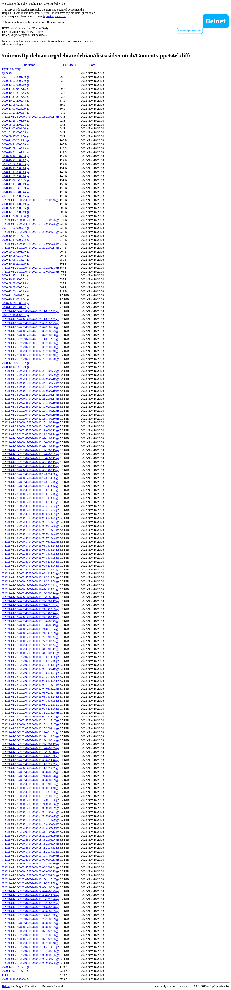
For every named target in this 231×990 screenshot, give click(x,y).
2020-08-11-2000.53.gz (15, 978)
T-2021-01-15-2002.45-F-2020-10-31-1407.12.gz (30, 648)
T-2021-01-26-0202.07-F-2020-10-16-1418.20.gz (30, 899)
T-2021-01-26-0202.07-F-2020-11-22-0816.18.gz (30, 660)
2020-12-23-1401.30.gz (15, 120)
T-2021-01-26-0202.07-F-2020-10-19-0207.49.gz (30, 748)
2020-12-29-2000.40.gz (15, 211)
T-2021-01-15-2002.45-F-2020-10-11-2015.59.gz (30, 764)
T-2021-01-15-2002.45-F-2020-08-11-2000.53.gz (30, 847)
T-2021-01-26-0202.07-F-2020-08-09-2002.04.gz (30, 958)
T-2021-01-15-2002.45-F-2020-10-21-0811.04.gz (30, 605)
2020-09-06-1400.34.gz (15, 303)
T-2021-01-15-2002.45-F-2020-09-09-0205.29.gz (30, 772)
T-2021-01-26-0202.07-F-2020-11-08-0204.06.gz (30, 708)
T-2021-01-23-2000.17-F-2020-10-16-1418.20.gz (30, 819)
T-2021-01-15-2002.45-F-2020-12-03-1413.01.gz (30, 521)
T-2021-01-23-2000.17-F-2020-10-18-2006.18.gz (30, 597)
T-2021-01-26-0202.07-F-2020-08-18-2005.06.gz (30, 935)
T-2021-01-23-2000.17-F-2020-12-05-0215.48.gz (30, 533)
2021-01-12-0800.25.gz (15, 132)
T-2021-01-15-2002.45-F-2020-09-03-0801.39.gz (30, 780)
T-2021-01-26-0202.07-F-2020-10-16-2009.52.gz (30, 903)
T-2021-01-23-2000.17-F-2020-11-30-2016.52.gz (30, 509)
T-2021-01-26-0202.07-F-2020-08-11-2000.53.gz (30, 946)
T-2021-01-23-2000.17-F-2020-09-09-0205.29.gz (30, 815)
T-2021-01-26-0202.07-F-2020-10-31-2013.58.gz (30, 712)
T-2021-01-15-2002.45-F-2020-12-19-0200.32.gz (30, 406)
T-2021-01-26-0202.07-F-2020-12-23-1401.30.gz (30, 418)
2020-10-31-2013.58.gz (15, 92)
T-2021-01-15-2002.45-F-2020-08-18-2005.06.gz (30, 839)
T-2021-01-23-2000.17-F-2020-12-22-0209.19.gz (30, 390)
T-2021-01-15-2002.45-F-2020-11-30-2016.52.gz (30, 505)
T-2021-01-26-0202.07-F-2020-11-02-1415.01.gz (30, 716)
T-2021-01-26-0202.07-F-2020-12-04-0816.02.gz (30, 688)
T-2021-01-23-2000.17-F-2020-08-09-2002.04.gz (30, 875)
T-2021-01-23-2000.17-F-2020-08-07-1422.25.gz (30, 939)
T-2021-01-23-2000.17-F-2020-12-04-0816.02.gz (30, 541)
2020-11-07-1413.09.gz (15, 180)
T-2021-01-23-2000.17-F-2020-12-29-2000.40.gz (30, 354)
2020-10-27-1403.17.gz (15, 160)
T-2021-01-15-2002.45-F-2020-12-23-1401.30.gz (30, 374)
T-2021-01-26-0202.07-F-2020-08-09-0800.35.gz (30, 954)
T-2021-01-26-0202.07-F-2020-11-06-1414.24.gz (30, 696)
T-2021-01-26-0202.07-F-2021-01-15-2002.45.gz (30, 267)
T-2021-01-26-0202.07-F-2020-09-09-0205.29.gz (30, 891)
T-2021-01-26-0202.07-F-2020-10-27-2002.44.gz (30, 728)
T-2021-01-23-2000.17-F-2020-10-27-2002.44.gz (30, 641)
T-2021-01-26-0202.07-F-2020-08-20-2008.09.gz (30, 919)
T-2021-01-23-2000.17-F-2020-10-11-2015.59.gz (30, 768)
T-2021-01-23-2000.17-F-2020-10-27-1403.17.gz (30, 617)
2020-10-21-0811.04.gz (15, 299)
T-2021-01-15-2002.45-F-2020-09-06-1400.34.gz (30, 784)
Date (92, 64)
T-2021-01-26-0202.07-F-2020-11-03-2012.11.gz (30, 704)
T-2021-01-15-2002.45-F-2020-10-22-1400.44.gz (30, 613)
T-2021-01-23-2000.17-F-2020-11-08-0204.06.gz (30, 565)
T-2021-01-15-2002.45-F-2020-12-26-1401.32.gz (30, 370)
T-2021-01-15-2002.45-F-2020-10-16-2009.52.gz (30, 795)
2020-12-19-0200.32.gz (15, 239)
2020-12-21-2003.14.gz (15, 176)
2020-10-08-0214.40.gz (15, 255)
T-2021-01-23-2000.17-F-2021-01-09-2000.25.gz (30, 331)
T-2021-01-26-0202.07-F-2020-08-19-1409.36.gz (30, 950)
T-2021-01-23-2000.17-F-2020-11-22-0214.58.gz (30, 478)
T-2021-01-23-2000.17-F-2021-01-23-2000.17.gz (30, 116)
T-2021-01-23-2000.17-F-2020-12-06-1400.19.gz (30, 470)
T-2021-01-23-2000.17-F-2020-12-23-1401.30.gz (30, 386)
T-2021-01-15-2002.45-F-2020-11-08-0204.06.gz (30, 561)
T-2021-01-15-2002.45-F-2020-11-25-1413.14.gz (30, 486)
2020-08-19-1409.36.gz (15, 156)
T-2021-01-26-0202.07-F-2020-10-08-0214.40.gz (30, 895)
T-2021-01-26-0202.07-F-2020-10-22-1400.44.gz (30, 740)
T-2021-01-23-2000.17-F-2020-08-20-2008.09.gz (30, 835)
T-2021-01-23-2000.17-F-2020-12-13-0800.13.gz (30, 442)
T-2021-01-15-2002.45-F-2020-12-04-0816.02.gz (30, 537)
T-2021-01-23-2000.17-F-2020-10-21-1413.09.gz (30, 633)
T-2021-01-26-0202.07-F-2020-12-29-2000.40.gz (30, 358)
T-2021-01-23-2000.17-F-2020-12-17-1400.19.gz (30, 422)
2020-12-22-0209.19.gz (15, 84)
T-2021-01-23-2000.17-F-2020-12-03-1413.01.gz (30, 529)
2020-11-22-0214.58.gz (15, 215)
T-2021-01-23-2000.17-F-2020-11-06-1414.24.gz (30, 545)
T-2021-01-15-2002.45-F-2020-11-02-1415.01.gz (30, 573)
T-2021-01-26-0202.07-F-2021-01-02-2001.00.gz (30, 347)
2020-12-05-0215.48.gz (15, 104)
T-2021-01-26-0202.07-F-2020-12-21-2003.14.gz (30, 434)
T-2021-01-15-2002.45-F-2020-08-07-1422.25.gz (30, 931)
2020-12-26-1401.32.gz (15, 307)
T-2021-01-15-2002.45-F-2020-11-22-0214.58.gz (30, 474)
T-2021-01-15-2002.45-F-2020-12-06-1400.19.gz (30, 466)
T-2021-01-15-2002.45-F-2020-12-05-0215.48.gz (30, 525)
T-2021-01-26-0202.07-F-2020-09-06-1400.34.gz (30, 887)
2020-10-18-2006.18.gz (15, 168)
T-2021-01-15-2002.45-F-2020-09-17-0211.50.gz (30, 756)
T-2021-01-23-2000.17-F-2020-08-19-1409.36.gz (30, 863)
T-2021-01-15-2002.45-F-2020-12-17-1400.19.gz (30, 402)
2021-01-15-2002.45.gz (15, 196)
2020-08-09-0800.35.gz (15, 283)
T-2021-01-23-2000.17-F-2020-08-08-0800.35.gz (30, 927)
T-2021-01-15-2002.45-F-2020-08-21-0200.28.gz (30, 776)
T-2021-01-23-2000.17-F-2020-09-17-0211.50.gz (30, 799)
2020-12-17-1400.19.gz (15, 184)
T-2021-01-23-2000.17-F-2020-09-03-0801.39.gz (30, 807)
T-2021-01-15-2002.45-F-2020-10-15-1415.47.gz (30, 720)
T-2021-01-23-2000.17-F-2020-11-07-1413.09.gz (30, 557)
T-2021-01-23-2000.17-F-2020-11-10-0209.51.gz (30, 501)
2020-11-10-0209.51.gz (15, 295)
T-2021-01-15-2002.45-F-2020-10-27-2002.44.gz (30, 645)
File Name (28, 64)
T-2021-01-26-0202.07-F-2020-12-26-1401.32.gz (30, 410)
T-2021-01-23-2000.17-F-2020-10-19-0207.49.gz (30, 625)
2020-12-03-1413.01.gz (15, 966)
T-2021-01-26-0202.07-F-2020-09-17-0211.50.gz (30, 915)
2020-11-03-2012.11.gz (15, 140)
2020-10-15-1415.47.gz (15, 235)
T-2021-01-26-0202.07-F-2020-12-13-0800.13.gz (30, 458)
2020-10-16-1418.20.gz (15, 366)
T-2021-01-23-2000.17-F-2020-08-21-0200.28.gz (30, 803)
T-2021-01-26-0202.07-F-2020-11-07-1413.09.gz (30, 700)
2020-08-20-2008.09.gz (15, 80)
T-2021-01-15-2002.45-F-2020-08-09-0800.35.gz (30, 859)
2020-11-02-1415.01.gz (15, 970)
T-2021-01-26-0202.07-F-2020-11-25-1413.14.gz (30, 664)
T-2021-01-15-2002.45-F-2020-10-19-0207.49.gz (30, 621)
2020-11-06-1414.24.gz (15, 259)
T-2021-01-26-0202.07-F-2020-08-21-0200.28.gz (30, 907)
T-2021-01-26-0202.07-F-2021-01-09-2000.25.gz (30, 343)
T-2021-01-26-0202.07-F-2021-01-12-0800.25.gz (30, 271)
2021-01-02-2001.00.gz (15, 76)
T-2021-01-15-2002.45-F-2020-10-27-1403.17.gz (30, 601)
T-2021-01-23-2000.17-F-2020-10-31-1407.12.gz (30, 652)
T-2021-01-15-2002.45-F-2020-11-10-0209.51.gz (30, 490)
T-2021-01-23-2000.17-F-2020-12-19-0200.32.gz (30, 426)
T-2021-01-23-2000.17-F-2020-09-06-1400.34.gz (30, 811)
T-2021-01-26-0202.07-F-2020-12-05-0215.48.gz (30, 692)
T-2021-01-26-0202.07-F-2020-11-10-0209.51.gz (30, 672)
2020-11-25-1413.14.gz (15, 275)
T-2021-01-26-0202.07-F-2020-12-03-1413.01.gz (30, 684)
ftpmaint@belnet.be (54, 16)
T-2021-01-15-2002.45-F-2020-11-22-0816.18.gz (30, 482)
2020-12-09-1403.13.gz (15, 148)
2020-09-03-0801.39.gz (15, 251)
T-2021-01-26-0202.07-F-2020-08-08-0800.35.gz (30, 962)
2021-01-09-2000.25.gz (15, 164)
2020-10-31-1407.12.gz (15, 152)
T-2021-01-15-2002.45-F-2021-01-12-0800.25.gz (30, 223)
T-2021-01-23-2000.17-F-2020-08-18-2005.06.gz (30, 843)
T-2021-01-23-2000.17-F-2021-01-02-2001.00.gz (30, 335)
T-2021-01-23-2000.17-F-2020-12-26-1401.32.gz (30, 382)
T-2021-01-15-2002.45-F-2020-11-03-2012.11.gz (30, 569)
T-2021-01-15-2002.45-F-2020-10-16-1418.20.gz (30, 792)
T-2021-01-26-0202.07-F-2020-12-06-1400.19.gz (30, 668)
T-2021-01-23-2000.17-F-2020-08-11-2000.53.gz (30, 851)
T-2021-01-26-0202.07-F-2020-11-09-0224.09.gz (30, 680)
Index (5, 974)
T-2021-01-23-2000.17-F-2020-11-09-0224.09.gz (30, 517)
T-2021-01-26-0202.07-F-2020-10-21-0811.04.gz (30, 732)
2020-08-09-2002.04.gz (15, 124)
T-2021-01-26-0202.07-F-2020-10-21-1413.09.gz (30, 736)
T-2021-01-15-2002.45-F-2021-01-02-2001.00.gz (30, 327)
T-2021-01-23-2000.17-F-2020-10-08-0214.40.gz (30, 788)
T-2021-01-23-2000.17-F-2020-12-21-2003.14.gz (30, 398)
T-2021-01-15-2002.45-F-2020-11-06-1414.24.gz (30, 549)
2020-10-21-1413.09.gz (15, 188)
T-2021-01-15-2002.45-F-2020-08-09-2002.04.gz (30, 867)
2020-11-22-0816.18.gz (15, 88)
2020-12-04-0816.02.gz (15, 362)
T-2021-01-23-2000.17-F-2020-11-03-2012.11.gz (30, 585)
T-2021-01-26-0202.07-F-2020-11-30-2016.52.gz (30, 676)
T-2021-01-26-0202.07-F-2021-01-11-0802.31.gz (30, 339)
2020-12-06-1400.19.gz (15, 291)
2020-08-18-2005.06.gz (15, 207)
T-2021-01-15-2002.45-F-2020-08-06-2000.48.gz (30, 942)
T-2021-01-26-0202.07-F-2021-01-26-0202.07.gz (30, 231)
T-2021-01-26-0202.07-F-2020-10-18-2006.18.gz (30, 752)
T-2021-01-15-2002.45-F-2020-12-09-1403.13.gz (30, 438)
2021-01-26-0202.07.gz (15, 227)
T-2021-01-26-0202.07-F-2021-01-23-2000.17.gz (30, 247)
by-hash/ (7, 72)
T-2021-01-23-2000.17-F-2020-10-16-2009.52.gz (30, 823)
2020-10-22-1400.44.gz (15, 192)
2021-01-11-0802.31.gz (15, 315)
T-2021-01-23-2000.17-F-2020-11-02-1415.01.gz (30, 589)
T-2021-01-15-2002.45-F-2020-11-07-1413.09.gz (30, 553)
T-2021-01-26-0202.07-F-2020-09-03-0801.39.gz (30, 911)
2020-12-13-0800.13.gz (15, 172)
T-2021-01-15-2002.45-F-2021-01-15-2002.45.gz (30, 200)
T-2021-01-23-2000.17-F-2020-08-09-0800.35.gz (30, 871)
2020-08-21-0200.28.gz (15, 144)
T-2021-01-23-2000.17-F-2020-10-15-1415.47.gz (30, 724)
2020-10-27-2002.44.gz (15, 100)
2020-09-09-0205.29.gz (15, 287)
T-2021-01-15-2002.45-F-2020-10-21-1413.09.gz (30, 609)
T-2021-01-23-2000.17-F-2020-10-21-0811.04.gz (30, 629)
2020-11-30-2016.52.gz (15, 96)
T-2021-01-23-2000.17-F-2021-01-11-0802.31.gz (30, 319)
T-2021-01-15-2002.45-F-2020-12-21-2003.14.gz (30, 394)
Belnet (6, 986)
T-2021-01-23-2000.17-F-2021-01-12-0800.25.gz (30, 243)
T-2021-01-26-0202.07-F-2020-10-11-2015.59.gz (30, 883)
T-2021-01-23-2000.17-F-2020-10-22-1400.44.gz (30, 637)
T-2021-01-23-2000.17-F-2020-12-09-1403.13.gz (30, 446)
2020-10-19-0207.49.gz (15, 204)
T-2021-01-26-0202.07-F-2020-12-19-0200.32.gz (30, 454)
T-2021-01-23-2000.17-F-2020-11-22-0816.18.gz (30, 494)
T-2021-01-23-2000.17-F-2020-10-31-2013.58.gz (30, 581)
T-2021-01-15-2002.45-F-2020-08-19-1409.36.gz (30, 855)
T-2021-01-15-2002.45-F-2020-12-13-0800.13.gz (30, 430)
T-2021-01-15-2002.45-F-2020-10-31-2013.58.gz (30, 577)
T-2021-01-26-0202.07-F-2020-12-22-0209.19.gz (30, 414)
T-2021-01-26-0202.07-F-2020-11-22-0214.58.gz (30, 656)
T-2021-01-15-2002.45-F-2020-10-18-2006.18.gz (30, 593)
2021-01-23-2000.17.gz (15, 112)
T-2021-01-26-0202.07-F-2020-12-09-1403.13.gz (30, 462)
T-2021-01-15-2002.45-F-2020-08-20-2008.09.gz (30, 827)
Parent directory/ (11, 68)
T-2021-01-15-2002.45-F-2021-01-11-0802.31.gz (30, 311)
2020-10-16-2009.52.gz (15, 279)
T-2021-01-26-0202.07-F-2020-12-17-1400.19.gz (30, 450)
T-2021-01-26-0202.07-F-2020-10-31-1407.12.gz (30, 831)
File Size (68, 64)
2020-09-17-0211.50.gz (15, 136)
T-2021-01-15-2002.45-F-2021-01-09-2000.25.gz (30, 323)
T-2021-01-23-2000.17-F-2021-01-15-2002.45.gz (30, 219)
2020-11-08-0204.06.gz (15, 128)
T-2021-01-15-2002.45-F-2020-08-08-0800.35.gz (30, 923)
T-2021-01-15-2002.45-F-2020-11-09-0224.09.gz (30, 513)
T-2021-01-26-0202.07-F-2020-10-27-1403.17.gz (30, 744)
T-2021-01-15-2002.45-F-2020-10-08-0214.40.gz (30, 760)
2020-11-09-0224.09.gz (15, 108)
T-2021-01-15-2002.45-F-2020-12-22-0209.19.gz (30, 378)
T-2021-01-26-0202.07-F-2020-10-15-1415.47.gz (30, 879)
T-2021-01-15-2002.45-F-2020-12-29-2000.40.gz (30, 351)
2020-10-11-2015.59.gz (15, 263)
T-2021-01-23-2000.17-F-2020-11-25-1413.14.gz (30, 498)
